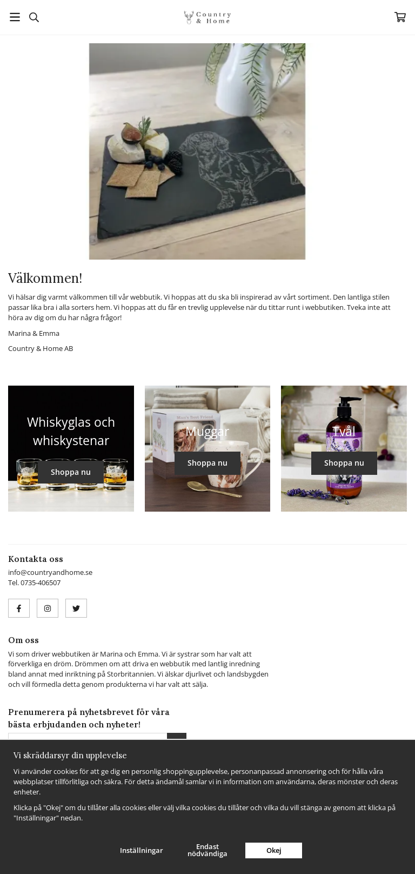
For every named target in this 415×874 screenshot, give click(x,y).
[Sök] (33, 17)
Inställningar (141, 850)
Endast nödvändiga (207, 850)
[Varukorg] (400, 17)
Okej (274, 850)
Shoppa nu (71, 472)
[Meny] (14, 17)
